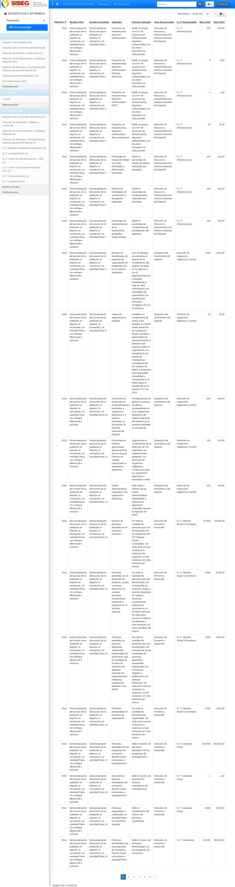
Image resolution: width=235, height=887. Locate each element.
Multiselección (10, 86)
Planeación (103, 4)
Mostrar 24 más (10, 187)
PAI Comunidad (121, 4)
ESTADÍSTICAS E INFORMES (78, 4)
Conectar (223, 4)
